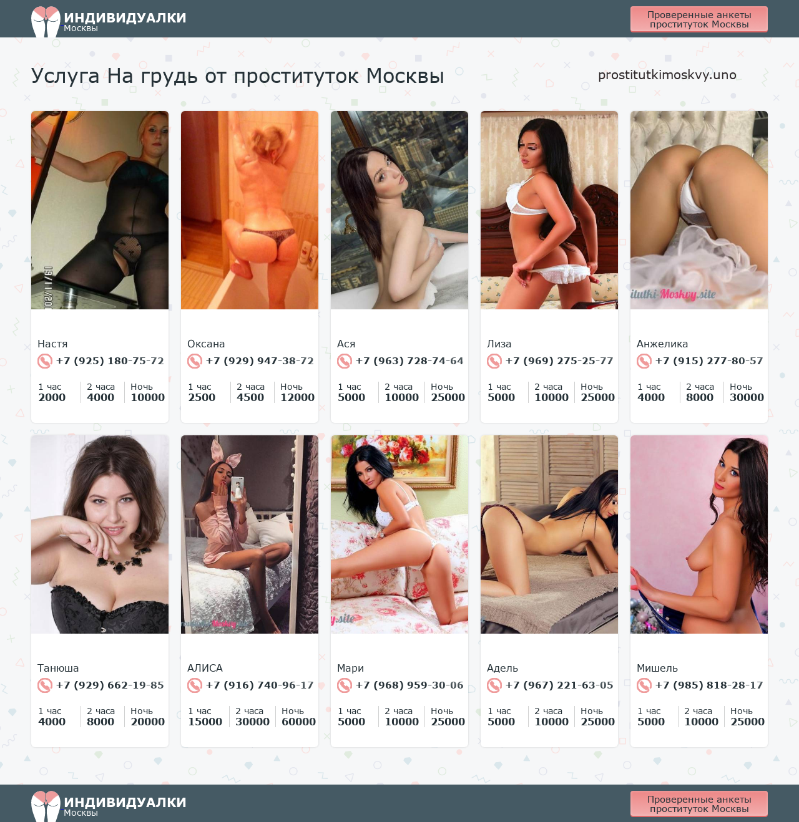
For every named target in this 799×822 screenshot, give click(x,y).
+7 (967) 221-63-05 (550, 685)
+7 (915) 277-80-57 (700, 361)
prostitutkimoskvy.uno (667, 74)
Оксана (206, 344)
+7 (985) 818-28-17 (700, 685)
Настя (52, 344)
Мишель (657, 668)
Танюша (58, 668)
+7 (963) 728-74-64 (400, 361)
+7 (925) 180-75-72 (100, 361)
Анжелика (663, 344)
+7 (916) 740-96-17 (250, 685)
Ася (346, 344)
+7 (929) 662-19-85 (100, 685)
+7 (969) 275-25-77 (550, 361)
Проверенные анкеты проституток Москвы (699, 19)
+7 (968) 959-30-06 (400, 685)
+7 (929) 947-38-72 (250, 361)
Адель (502, 668)
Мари (350, 668)
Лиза (499, 344)
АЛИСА (205, 668)
